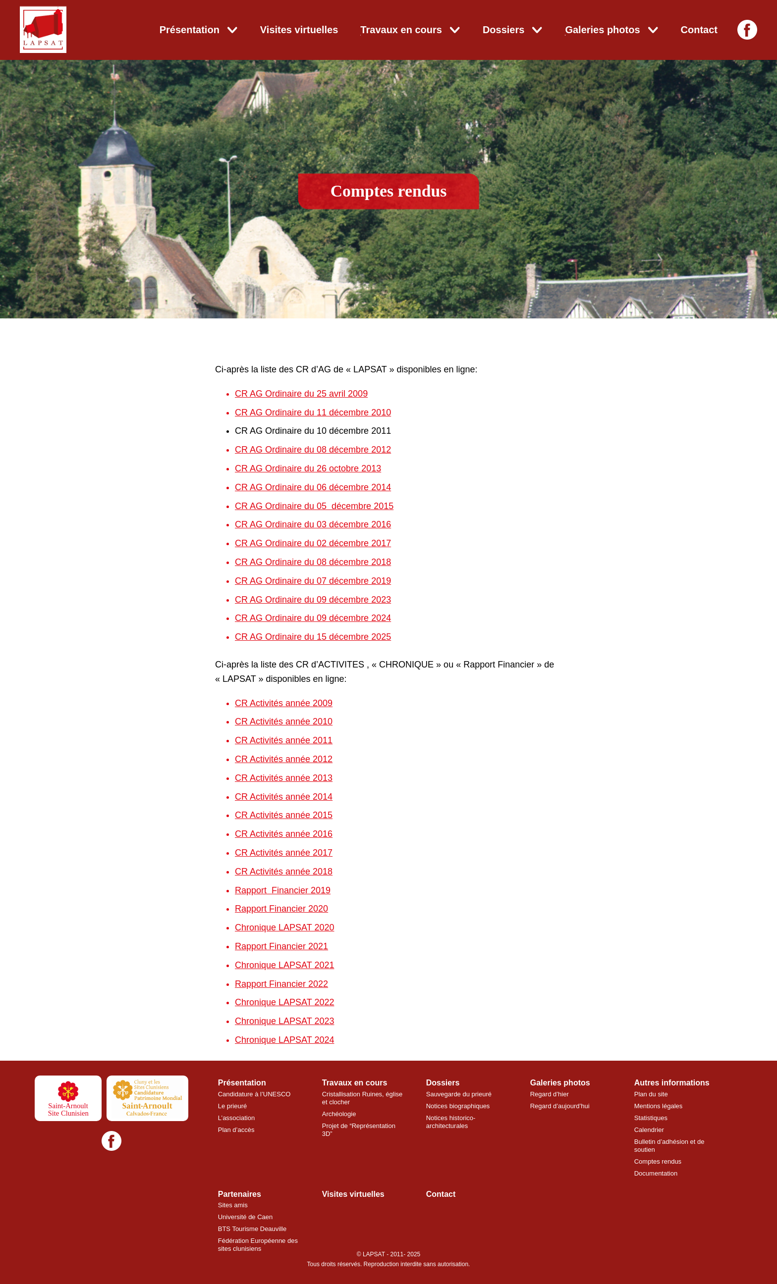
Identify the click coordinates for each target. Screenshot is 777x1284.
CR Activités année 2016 (284, 834)
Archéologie (339, 1114)
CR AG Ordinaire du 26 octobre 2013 (308, 468)
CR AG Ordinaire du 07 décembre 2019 (313, 581)
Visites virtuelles (299, 29)
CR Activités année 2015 (284, 815)
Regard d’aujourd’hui (560, 1106)
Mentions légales (658, 1106)
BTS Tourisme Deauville (252, 1229)
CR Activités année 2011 (284, 740)
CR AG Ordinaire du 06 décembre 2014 (313, 487)
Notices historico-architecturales (451, 1122)
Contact (699, 29)
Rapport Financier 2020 (281, 909)
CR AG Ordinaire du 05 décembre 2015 (314, 506)
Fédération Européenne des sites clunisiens (258, 1244)
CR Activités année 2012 (284, 759)
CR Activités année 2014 (284, 797)
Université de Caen (245, 1217)
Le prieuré (232, 1106)
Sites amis (233, 1205)
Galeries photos (602, 29)
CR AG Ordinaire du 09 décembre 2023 (313, 600)
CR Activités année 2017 (284, 853)
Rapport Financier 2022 (281, 984)
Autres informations (672, 1083)
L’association (236, 1118)
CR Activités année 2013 (284, 778)
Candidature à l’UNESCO (254, 1094)
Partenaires (239, 1194)
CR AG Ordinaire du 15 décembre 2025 (313, 637)
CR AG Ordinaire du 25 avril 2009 (301, 394)
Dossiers (504, 29)
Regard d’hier (549, 1094)
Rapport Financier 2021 (281, 946)
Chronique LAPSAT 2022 (284, 1002)
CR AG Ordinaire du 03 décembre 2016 (313, 524)
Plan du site (651, 1094)
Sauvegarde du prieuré (459, 1094)
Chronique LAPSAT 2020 (284, 927)
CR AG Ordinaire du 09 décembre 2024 (313, 618)
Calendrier (649, 1129)
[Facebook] (747, 30)
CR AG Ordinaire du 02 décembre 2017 (313, 543)
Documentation (655, 1173)
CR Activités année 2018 (284, 871)
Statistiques (650, 1118)
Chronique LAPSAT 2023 (284, 1021)
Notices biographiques (458, 1106)
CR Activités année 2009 (284, 703)
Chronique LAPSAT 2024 (284, 1040)
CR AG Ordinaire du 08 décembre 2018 (313, 562)
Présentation (190, 29)
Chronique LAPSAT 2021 (284, 965)
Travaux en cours (401, 29)
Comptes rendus (657, 1161)
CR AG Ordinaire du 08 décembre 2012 (313, 450)
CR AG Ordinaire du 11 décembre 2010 (313, 412)
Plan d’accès (236, 1129)
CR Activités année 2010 (284, 721)
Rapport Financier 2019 (283, 890)
